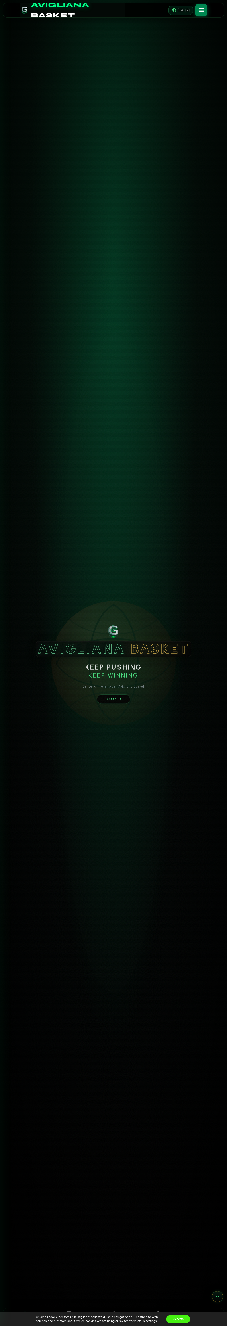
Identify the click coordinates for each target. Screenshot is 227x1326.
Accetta (178, 1319)
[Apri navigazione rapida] (180, 10)
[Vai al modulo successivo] (217, 1296)
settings (151, 1321)
